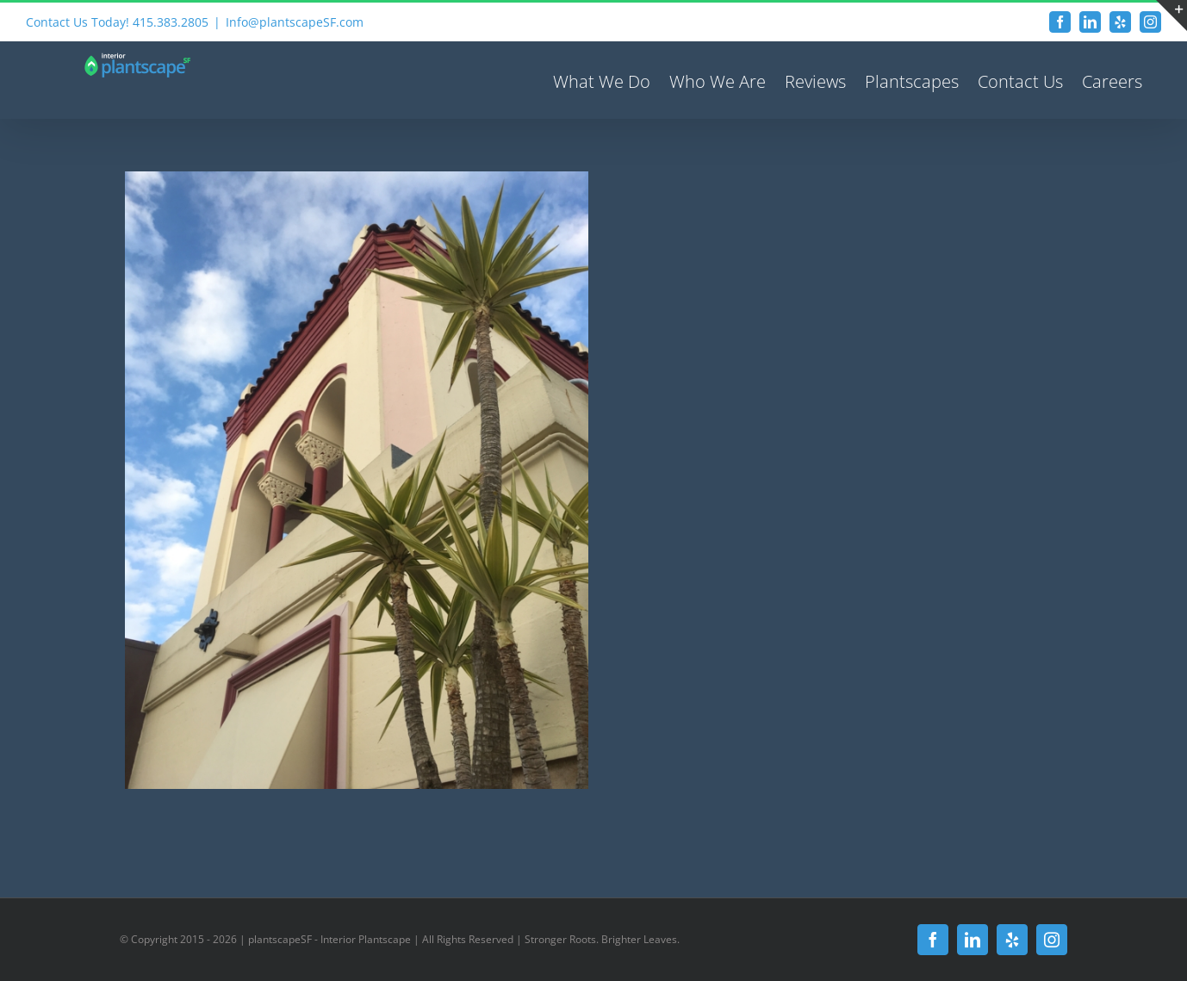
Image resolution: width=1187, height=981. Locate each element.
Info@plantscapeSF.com (295, 22)
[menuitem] (601, 80)
